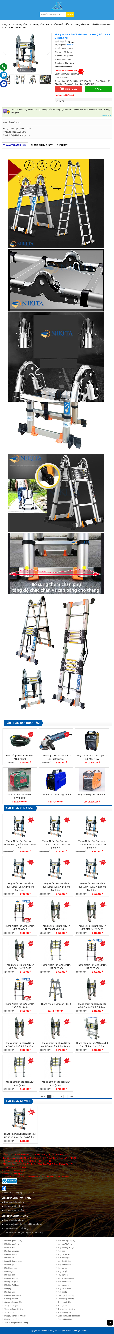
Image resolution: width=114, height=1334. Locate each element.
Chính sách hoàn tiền (14, 1202)
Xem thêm (106, 115)
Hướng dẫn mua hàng (14, 1210)
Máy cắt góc (9, 1271)
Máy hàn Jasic (63, 1285)
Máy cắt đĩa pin (64, 1254)
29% (31, 1022)
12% (31, 905)
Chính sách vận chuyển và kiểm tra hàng (23, 1224)
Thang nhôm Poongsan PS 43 (56, 1004)
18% (31, 943)
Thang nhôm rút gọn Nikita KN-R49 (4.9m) (19, 1084)
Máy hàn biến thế (11, 1278)
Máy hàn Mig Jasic (11, 1251)
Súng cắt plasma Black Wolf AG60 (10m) (20, 757)
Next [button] (48, 52)
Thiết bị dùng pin (64, 1312)
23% (31, 1061)
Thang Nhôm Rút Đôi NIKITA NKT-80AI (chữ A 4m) (56, 927)
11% (103, 862)
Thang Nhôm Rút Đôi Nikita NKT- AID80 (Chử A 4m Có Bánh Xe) (20, 844)
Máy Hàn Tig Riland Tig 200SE (56, 794)
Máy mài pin (9, 1258)
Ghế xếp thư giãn (11, 1299)
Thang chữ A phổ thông (13, 1309)
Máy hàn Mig (9, 1292)
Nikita (70, 45)
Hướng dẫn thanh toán (14, 1206)
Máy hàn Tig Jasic (65, 1244)
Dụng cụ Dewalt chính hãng (15, 1316)
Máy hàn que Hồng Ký (13, 1241)
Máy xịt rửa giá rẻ (11, 1282)
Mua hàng (68, 89)
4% (103, 820)
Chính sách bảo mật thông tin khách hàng (23, 1232)
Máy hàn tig (62, 1292)
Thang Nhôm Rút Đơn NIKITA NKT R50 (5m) (19, 927)
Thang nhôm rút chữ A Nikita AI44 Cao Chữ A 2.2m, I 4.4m (55, 1045)
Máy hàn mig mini (11, 1254)
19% (67, 905)
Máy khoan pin (63, 1258)
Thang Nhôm (22, 24)
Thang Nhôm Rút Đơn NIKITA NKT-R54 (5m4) (19, 1006)
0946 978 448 (68, 95)
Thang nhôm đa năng (66, 1309)
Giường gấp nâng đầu (13, 1302)
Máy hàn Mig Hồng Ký (66, 1248)
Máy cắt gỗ (62, 1271)
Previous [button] (5, 52)
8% (67, 862)
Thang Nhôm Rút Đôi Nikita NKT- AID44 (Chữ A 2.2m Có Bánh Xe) (92, 886)
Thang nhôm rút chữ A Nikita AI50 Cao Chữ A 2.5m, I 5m (20, 1045)
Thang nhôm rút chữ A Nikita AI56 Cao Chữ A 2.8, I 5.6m (92, 1006)
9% (31, 734)
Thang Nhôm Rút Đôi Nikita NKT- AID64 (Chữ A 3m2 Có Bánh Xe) (92, 844)
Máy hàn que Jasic (11, 1244)
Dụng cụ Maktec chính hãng (69, 1316)
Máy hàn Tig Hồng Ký (66, 1241)
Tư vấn (98, 89)
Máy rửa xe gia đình (66, 1278)
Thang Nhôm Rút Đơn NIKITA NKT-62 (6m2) (56, 967)
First (43, 1096)
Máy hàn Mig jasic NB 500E (91, 794)
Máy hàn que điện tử (12, 1295)
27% (67, 943)
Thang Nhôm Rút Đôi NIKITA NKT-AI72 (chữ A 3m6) (91, 927)
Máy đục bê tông (64, 1261)
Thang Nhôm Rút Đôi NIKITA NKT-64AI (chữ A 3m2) (19, 967)
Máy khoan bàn (10, 1268)
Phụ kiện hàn (63, 1275)
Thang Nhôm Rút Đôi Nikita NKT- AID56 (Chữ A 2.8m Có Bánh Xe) (19, 886)
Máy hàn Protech (64, 1282)
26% (31, 983)
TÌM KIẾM (70, 14)
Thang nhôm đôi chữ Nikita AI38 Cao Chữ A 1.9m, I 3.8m (92, 1045)
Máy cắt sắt (62, 1268)
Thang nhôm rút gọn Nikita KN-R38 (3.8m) (55, 1084)
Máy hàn (61, 1251)
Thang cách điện (64, 1302)
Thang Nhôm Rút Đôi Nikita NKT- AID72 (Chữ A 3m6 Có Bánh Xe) (56, 844)
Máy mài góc (9, 1265)
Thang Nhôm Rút (41, 24)
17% (67, 820)
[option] (26, 53)
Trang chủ (6, 24)
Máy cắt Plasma (64, 1289)
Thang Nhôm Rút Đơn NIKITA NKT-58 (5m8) (92, 967)
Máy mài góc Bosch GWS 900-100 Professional (56, 757)
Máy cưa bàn (9, 1275)
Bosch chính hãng (65, 1319)
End (71, 1096)
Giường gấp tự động (66, 1295)
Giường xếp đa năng (66, 1299)
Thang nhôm (9, 1312)
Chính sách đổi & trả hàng (16, 1228)
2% (31, 820)
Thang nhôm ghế (11, 1306)
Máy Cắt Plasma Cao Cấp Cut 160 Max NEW (92, 757)
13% (32, 1112)
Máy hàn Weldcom (11, 1285)
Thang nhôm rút (64, 1306)
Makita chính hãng (11, 1319)
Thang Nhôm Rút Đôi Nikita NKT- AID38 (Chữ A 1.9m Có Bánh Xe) (20, 1135)
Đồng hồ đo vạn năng (13, 1261)
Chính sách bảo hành (14, 1220)
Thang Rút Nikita (61, 24)
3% (67, 734)
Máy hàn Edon (10, 1248)
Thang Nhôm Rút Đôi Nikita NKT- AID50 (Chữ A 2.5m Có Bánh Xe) (56, 886)
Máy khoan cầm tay (65, 1265)
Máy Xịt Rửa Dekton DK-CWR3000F (19, 796)
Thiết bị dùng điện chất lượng (16, 1323)
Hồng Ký (7, 1289)
